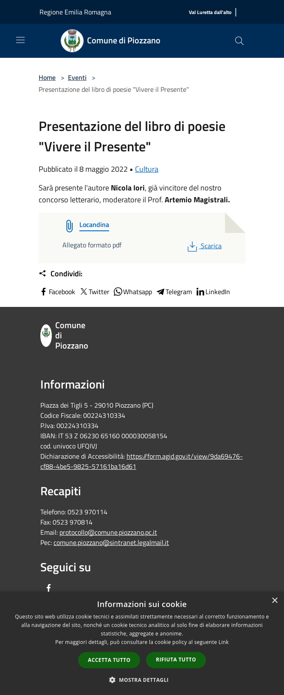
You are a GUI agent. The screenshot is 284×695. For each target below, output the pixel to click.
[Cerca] (239, 41)
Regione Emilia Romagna (75, 12)
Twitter (94, 292)
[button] (142, 680)
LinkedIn (212, 292)
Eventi (77, 77)
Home (47, 77)
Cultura (146, 169)
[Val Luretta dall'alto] (210, 13)
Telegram (173, 292)
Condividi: (60, 274)
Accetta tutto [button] (109, 660)
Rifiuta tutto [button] (176, 659)
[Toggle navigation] (20, 40)
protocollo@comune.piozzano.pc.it (108, 532)
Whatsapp (132, 292)
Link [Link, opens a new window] (224, 642)
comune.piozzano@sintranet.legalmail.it (111, 542)
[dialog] (142, 643)
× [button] (274, 601)
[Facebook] (48, 588)
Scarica (204, 246)
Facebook (57, 292)
